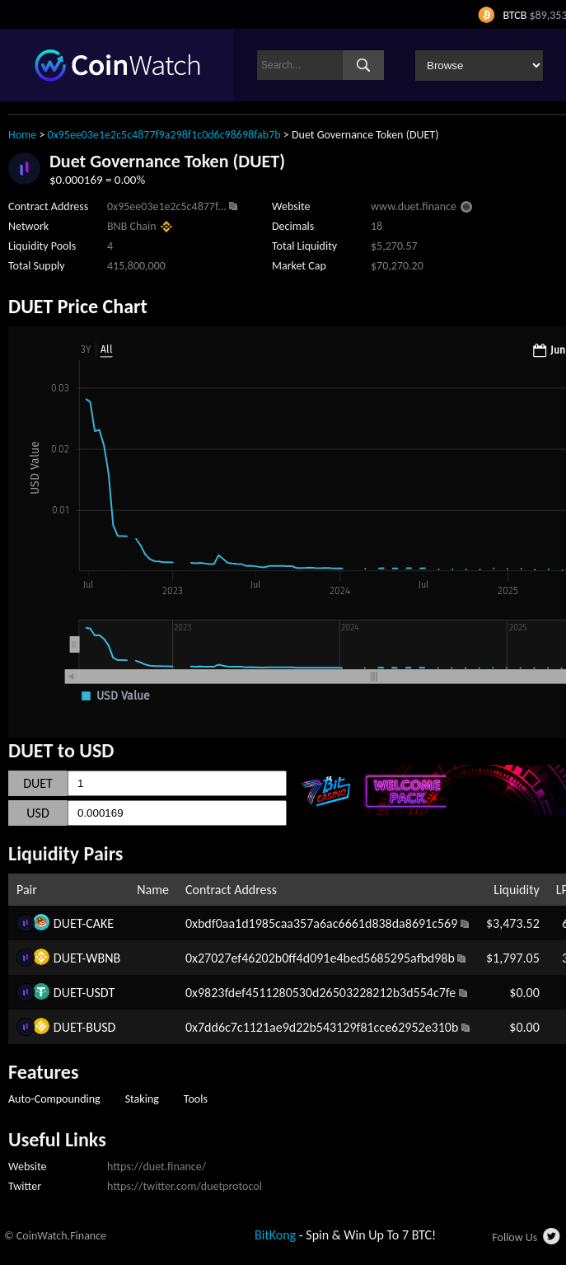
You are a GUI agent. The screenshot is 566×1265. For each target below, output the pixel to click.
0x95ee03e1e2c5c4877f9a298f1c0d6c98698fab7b (164, 135)
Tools (196, 1099)
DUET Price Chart (77, 306)
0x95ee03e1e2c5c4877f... (167, 206)
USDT (100, 992)
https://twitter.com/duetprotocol (184, 1186)
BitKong (275, 1235)
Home (22, 135)
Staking (142, 1099)
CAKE (100, 923)
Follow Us (514, 1237)
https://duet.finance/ (156, 1167)
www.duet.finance (413, 206)
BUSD (100, 1027)
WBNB (103, 958)
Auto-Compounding (54, 1099)
